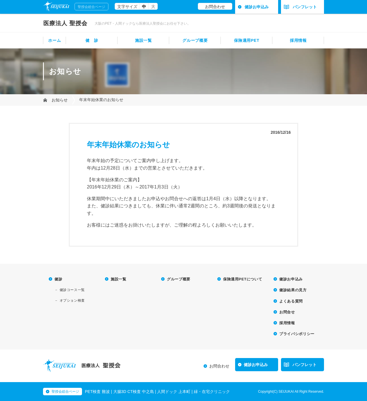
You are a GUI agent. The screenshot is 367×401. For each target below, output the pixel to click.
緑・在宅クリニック (212, 391)
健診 (58, 279)
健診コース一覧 (72, 290)
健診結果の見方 (293, 290)
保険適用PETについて (242, 279)
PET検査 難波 (97, 391)
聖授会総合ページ (91, 7)
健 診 (91, 40)
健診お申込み (257, 7)
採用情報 (298, 40)
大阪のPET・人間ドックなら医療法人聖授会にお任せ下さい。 (143, 23)
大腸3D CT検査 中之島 (133, 391)
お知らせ (60, 100)
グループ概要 (195, 40)
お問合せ (287, 312)
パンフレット (300, 6)
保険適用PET (246, 40)
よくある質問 (291, 301)
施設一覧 (143, 40)
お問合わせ (215, 6)
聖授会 (65, 23)
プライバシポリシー (297, 334)
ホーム (54, 40)
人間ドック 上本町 (173, 391)
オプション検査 (72, 300)
